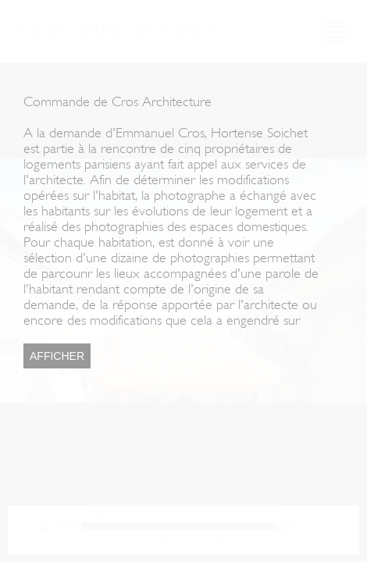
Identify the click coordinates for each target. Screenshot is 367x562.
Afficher (57, 356)
